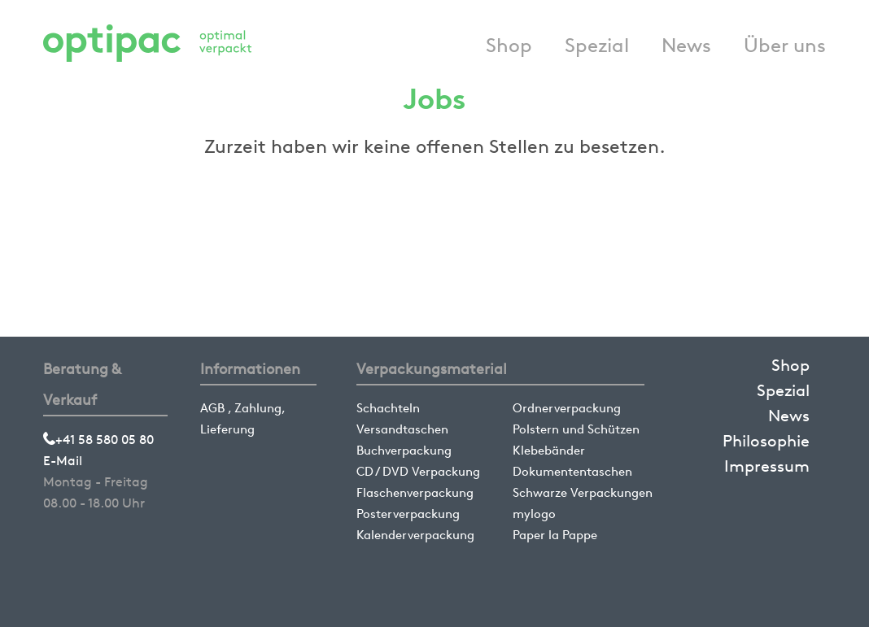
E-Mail (62, 460)
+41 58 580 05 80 (98, 439)
